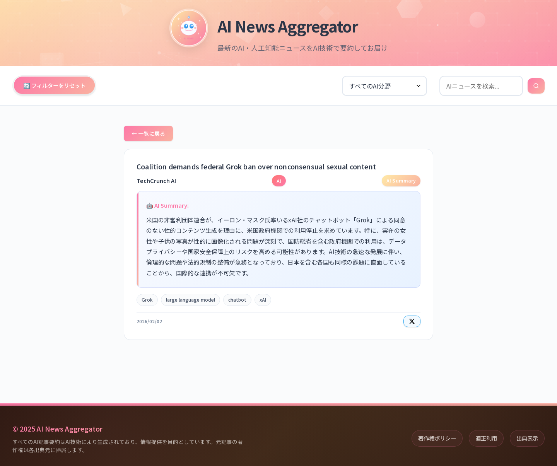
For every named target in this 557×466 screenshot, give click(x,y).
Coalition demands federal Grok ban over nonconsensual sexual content (256, 166)
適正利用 (486, 438)
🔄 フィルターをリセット (54, 85)
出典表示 (527, 438)
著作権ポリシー (437, 438)
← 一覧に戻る (148, 133)
